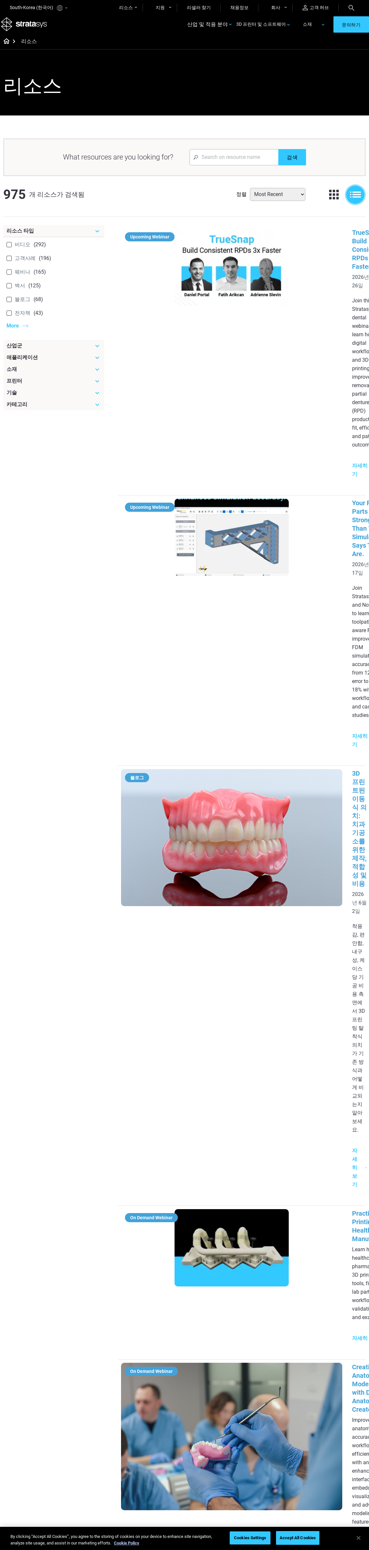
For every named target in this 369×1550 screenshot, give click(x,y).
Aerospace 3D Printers (335, 1336)
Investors (322, 1484)
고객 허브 (315, 7)
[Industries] (339, 1297)
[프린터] (53, 388)
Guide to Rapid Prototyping (208, 1340)
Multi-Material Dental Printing (154, 1348)
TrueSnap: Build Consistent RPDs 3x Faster (292, 240)
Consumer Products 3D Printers (336, 1350)
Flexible (200, 1436)
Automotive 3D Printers (336, 1327)
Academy (322, 1464)
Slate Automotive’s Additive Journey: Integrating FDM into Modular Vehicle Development (283, 1018)
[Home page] (4, 49)
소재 (307, 28)
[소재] (53, 376)
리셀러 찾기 (199, 7)
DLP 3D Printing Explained (219, 1390)
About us (322, 1426)
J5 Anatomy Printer (272, 1346)
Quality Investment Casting (152, 1312)
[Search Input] (234, 164)
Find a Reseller (267, 1436)
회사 (275, 7)
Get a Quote (265, 1445)
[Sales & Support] (279, 1415)
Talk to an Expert (269, 1455)
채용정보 (239, 7)
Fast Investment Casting (158, 1426)
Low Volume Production (217, 1326)
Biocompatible (207, 1445)
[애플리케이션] (53, 365)
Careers (320, 1455)
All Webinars (145, 1499)
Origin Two (263, 1317)
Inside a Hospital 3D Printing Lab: (277, 831)
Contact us (324, 1436)
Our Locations (327, 1445)
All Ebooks (143, 1398)
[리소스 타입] (53, 238)
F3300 (259, 1308)
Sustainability (326, 1474)
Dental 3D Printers (331, 1308)
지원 (160, 7)
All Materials (205, 1455)
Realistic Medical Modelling (209, 1358)
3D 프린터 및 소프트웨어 (261, 28)
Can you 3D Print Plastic (217, 1381)
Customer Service (270, 1474)
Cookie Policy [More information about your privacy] (126, 1543)
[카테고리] (53, 412)
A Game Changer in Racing (152, 1440)
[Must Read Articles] (219, 1301)
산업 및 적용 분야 (207, 28)
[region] (184, 1538)
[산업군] (53, 353)
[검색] (292, 164)
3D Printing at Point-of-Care (156, 1468)
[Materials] (219, 1415)
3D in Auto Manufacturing (219, 1371)
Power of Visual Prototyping (149, 1330)
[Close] (358, 1538)
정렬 (241, 201)
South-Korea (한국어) (38, 8)
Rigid (198, 1426)
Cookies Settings (250, 1537)
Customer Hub (267, 1464)
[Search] (351, 7)
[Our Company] (339, 1415)
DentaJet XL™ (267, 1336)
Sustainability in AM (153, 1454)
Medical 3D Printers (332, 1317)
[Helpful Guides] (159, 1297)
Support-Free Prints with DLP (157, 1384)
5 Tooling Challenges (213, 1316)
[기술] (53, 400)
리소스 (126, 7)
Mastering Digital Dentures (150, 1486)
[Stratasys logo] (26, 28)
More (13, 333)
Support (261, 1426)
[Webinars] (159, 1415)
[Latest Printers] (279, 1297)
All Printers (263, 1356)
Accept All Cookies (298, 1537)
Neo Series (263, 1327)
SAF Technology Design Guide (156, 1366)
